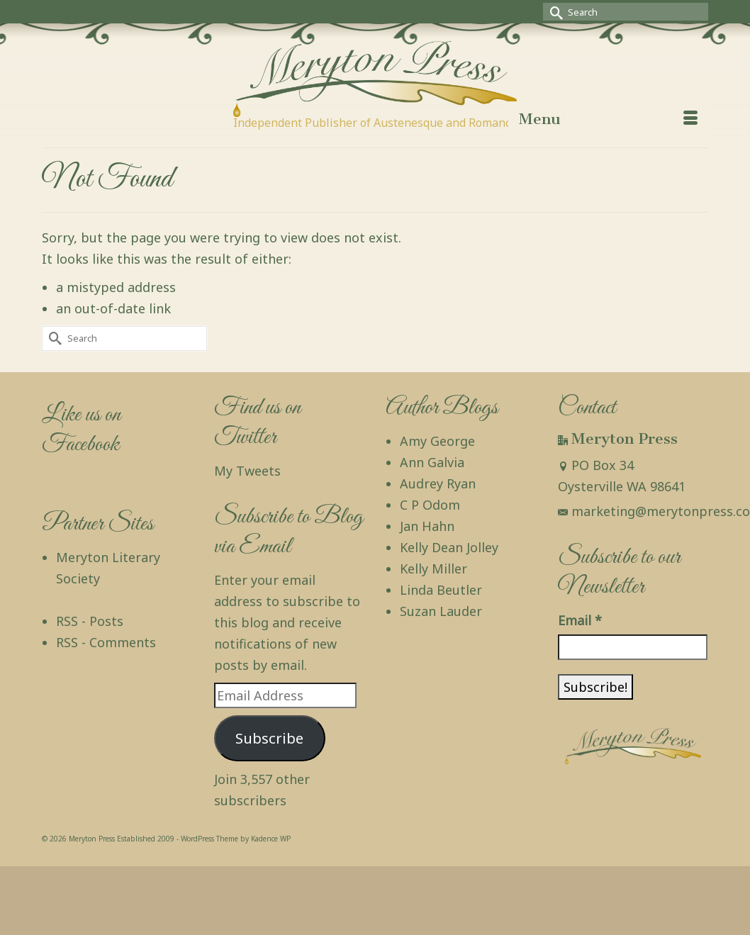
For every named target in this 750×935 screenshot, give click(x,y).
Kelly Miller (433, 568)
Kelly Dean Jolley (449, 547)
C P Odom (430, 504)
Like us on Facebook (81, 430)
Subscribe (269, 738)
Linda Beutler (441, 589)
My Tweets (247, 470)
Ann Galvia (432, 462)
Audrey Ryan (438, 483)
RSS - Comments (106, 642)
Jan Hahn (427, 525)
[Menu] (608, 119)
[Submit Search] (553, 12)
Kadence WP (271, 839)
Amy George (437, 440)
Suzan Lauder (441, 611)
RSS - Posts (89, 620)
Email (580, 620)
